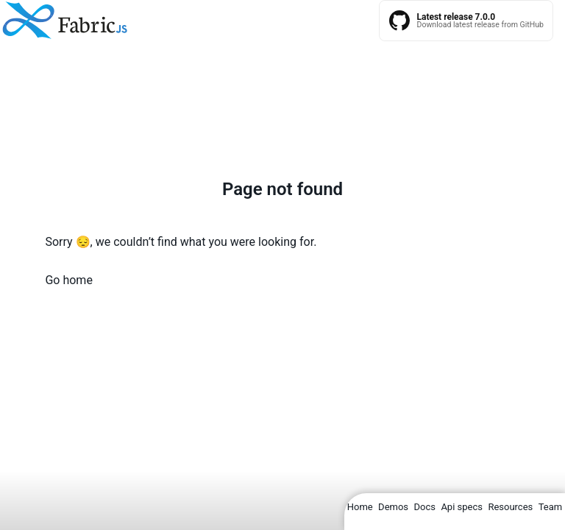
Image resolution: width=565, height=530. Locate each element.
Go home (68, 280)
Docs (424, 506)
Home (360, 506)
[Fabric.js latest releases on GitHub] (466, 20)
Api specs (462, 506)
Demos (393, 506)
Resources (510, 506)
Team (551, 506)
